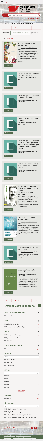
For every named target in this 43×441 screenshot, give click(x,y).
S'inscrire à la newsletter (21, 428)
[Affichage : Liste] (16, 28)
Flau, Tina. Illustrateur (27, 252)
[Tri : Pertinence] (9, 38)
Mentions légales (9, 436)
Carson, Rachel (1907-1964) (28, 77)
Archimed (11, 440)
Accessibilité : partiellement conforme (24, 438)
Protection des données (23, 436)
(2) (21, 390)
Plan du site (7, 438)
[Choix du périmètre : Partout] (5, 15)
